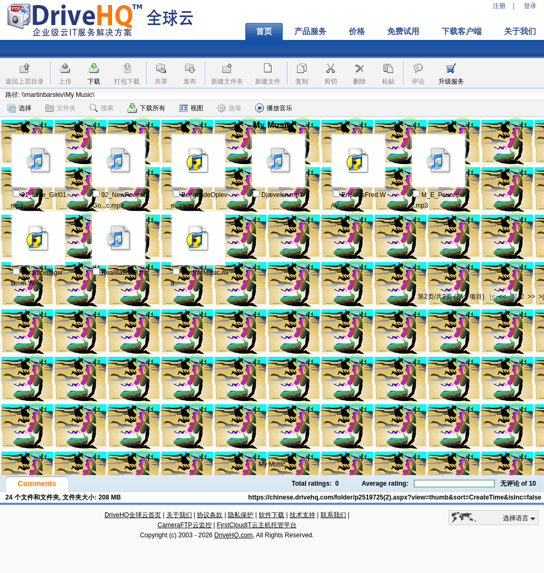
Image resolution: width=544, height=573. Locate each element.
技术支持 (302, 515)
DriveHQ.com (233, 535)
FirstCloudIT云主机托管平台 (256, 525)
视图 (191, 108)
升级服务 (451, 81)
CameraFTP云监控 (184, 525)
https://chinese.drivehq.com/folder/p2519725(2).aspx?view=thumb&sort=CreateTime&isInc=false (394, 497)
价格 (357, 31)
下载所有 (146, 108)
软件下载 (271, 515)
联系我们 (333, 515)
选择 (19, 108)
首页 (264, 31)
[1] (513, 296)
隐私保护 (240, 515)
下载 (93, 81)
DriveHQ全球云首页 (133, 515)
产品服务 (310, 31)
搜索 (102, 108)
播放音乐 (273, 107)
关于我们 (179, 515)
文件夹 (60, 108)
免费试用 (403, 31)
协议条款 (209, 515)
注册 (499, 6)
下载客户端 (462, 31)
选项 (229, 108)
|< (492, 296)
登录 (530, 6)
